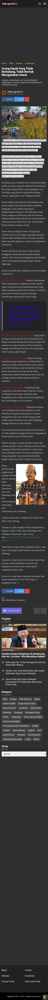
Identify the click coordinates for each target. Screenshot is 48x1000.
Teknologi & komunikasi (12, 739)
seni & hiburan (8, 735)
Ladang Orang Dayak (15, 176)
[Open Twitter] (21, 988)
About (4, 970)
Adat (7, 600)
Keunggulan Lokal (32, 712)
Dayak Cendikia (9, 704)
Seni (39, 730)
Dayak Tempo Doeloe (27, 704)
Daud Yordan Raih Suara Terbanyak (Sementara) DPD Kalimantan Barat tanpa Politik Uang (24, 682)
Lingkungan (21, 600)
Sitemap (5, 976)
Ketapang (18, 712)
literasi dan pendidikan (33, 717)
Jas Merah (23, 708)
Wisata (36, 739)
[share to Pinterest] (27, 99)
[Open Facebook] (15, 988)
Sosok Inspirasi (34, 735)
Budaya (13, 600)
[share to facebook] (8, 99)
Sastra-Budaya (19, 730)
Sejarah (31, 730)
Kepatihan (7, 712)
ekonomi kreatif (9, 708)
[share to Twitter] (19, 99)
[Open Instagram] (26, 988)
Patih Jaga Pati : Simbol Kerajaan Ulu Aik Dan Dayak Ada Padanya (25, 663)
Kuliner (5, 717)
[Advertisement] (24, 35)
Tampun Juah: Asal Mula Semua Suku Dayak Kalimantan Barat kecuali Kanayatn (25, 672)
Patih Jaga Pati (15, 92)
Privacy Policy (8, 981)
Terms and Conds (32, 981)
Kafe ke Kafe (36, 708)
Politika (35, 726)
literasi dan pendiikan (11, 721)
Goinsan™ (37, 996)
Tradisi (27, 739)
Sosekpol (21, 735)
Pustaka (6, 730)
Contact (28, 970)
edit (3, 598)
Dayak (37, 699)
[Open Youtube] (32, 988)
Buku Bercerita (25, 699)
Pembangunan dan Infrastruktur (16, 726)
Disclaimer (29, 976)
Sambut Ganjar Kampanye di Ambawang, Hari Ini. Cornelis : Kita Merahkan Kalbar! (23, 655)
